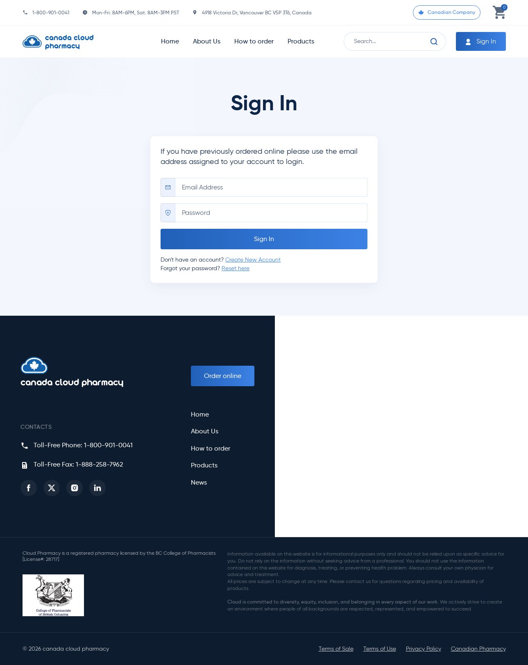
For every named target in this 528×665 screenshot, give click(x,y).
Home (170, 41)
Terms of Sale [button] (336, 648)
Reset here (235, 268)
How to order (254, 41)
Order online (222, 376)
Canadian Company (446, 12)
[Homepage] (76, 41)
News (199, 482)
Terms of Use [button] (379, 648)
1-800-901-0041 (50, 12)
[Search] (434, 41)
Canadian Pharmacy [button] (478, 648)
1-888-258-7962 (99, 464)
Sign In (480, 41)
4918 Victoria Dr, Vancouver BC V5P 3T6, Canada (257, 12)
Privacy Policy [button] (423, 648)
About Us (206, 41)
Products (301, 41)
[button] (28, 488)
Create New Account (253, 259)
